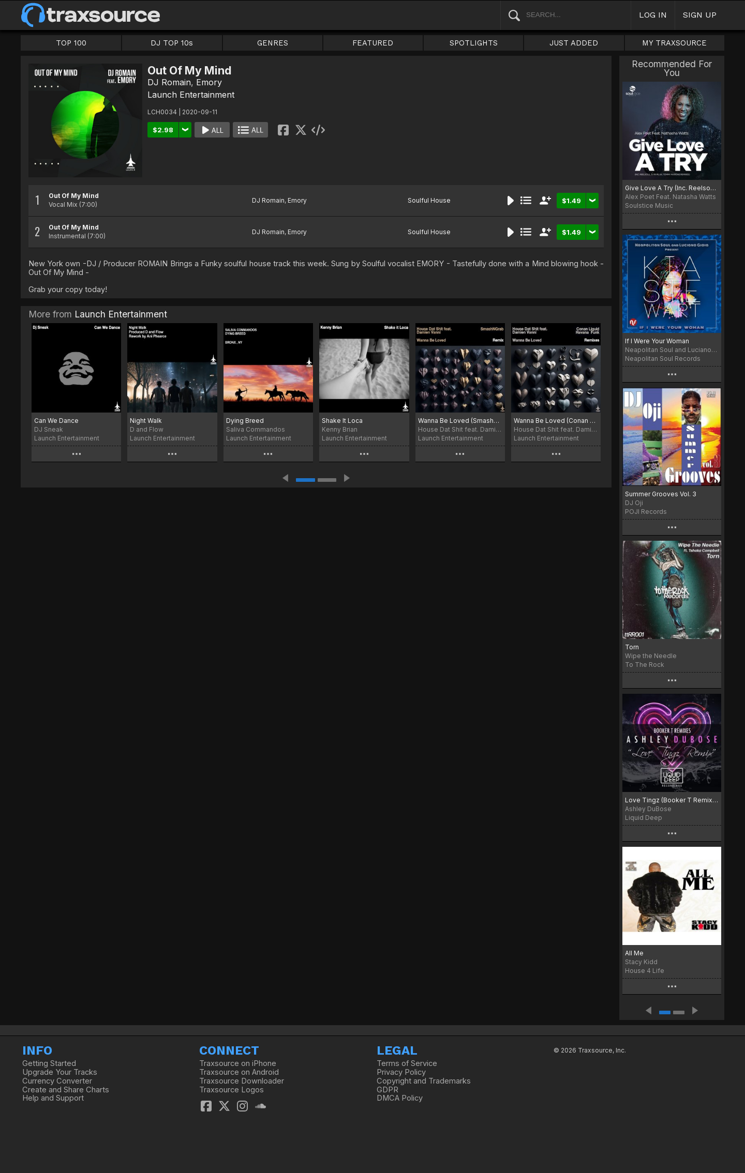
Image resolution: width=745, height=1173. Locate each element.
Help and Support (53, 1098)
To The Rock (644, 664)
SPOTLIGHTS (474, 43)
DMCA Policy (400, 1098)
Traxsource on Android (239, 1072)
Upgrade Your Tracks (59, 1072)
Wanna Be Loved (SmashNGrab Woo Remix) (460, 420)
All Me (634, 953)
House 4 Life (644, 970)
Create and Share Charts (65, 1089)
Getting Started (49, 1063)
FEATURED (372, 43)
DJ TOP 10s (172, 43)
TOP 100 (71, 43)
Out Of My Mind (74, 196)
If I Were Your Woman (657, 341)
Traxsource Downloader (241, 1081)
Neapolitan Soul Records (663, 358)
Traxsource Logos (231, 1089)
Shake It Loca (342, 420)
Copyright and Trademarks (424, 1081)
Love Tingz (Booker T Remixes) (672, 800)
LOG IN (653, 15)
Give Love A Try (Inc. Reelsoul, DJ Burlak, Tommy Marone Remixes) (672, 188)
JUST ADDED (573, 43)
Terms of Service (407, 1063)
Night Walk (146, 420)
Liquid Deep (643, 817)
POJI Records (646, 511)
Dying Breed (245, 420)
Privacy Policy (401, 1072)
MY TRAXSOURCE (674, 43)
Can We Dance (56, 420)
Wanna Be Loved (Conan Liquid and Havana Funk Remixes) (556, 420)
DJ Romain (169, 82)
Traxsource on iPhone (237, 1063)
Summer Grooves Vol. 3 (660, 494)
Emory (209, 82)
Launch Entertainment (190, 94)
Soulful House (429, 200)
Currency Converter (57, 1081)
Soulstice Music (649, 205)
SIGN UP (700, 15)
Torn (632, 647)
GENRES (272, 43)
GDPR (387, 1089)
